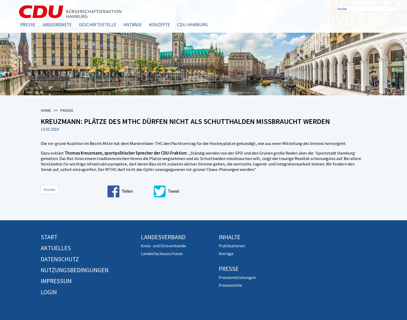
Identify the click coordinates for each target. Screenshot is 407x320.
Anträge (133, 25)
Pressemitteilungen (237, 277)
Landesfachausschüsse (162, 253)
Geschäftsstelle (97, 25)
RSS (374, 21)
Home (46, 110)
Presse (27, 25)
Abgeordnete (57, 25)
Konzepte (159, 25)
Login (49, 292)
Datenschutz (60, 259)
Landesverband (163, 237)
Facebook (341, 21)
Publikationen (232, 246)
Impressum (56, 281)
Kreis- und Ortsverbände (163, 246)
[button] (128, 191)
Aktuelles (56, 248)
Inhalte (229, 237)
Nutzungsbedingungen (74, 270)
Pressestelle (230, 285)
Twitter (358, 21)
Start (49, 237)
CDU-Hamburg (192, 25)
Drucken (49, 189)
